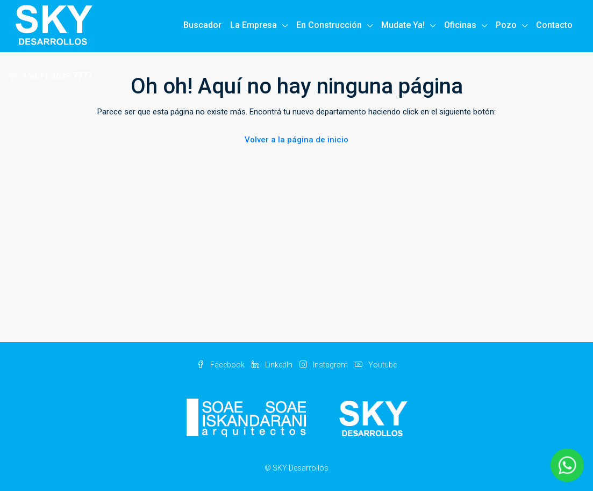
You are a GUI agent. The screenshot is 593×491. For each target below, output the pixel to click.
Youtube (376, 364)
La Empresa (253, 25)
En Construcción (329, 25)
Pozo (506, 25)
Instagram (324, 364)
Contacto (554, 25)
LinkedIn (273, 364)
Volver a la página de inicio (296, 140)
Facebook (221, 364)
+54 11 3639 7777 (50, 76)
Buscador (202, 25)
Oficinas (460, 25)
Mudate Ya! (403, 25)
